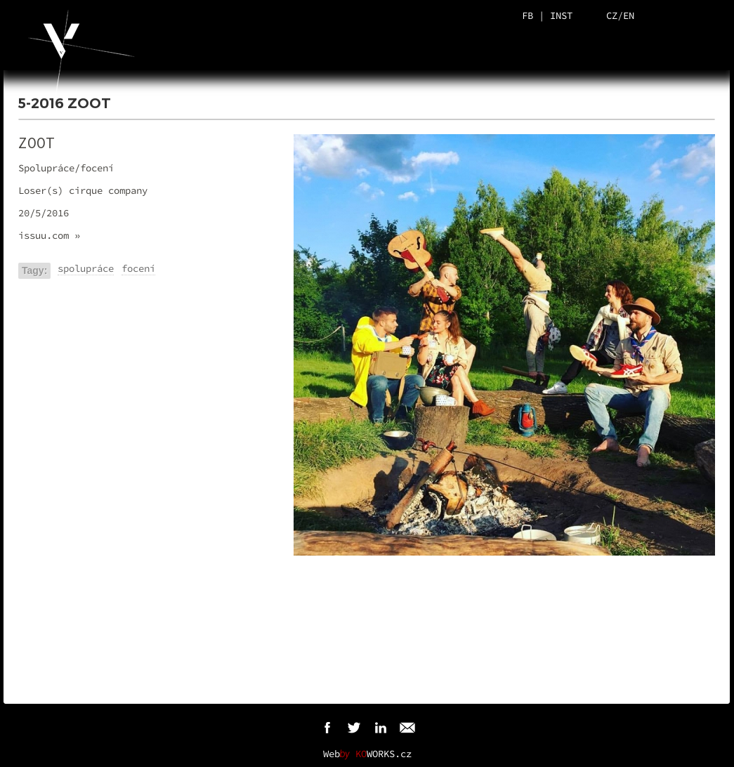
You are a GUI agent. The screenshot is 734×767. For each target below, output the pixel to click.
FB (527, 15)
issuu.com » (49, 235)
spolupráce (86, 268)
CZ (611, 15)
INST (561, 15)
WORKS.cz (383, 753)
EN (628, 15)
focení (138, 268)
